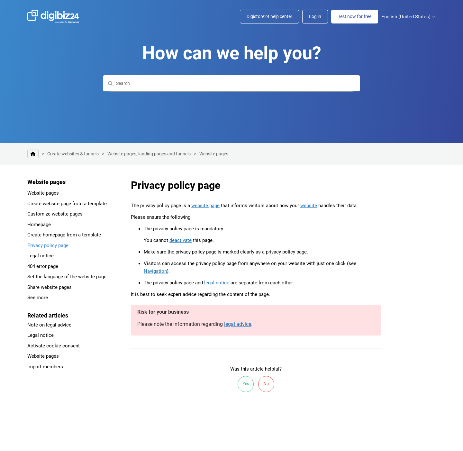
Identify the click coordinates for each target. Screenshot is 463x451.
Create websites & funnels (73, 153)
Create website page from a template (67, 204)
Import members (45, 367)
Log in (315, 16)
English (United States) (408, 17)
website (308, 205)
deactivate (180, 240)
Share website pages (49, 287)
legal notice (216, 283)
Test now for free (354, 16)
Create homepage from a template (64, 235)
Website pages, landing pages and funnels (149, 153)
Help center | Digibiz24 (33, 154)
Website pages (213, 153)
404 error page (42, 266)
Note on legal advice (49, 325)
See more (37, 297)
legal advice (237, 324)
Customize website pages (55, 214)
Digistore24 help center (269, 16)
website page (205, 205)
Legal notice (40, 256)
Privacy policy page (47, 245)
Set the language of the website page (66, 277)
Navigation (155, 271)
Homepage (39, 224)
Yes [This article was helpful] (246, 384)
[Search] (231, 83)
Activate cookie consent (53, 346)
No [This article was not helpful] (266, 384)
